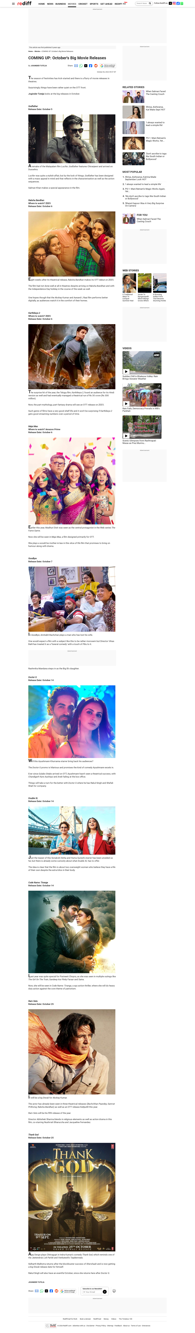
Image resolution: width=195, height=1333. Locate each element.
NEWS (50, 4)
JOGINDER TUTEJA (39, 66)
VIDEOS (127, 348)
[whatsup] (182, 3)
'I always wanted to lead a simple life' (143, 184)
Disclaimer (90, 1326)
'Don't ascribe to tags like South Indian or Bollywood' (156, 156)
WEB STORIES (131, 270)
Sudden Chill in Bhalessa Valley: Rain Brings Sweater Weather (140, 377)
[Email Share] (75, 65)
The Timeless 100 (125, 1319)
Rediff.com (67, 1326)
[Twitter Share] (85, 65)
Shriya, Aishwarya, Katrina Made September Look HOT (140, 178)
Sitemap (110, 1326)
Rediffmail (97, 1319)
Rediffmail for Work (70, 1319)
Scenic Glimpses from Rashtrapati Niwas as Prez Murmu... (139, 441)
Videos (113, 1319)
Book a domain (85, 1319)
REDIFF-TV (120, 4)
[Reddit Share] (95, 65)
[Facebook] (178, 3)
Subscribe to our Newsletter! (92, 1289)
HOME (41, 4)
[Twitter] (170, 3)
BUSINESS (60, 4)
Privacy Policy (101, 1326)
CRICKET (83, 4)
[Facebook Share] (90, 65)
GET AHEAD (106, 4)
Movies (37, 51)
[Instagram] (174, 3)
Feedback (118, 1326)
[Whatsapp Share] (80, 65)
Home (30, 51)
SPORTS (94, 4)
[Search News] (149, 3)
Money (106, 1319)
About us (126, 1326)
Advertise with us (79, 1326)
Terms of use (136, 1326)
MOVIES (72, 4)
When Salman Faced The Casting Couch (149, 220)
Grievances (146, 1326)
